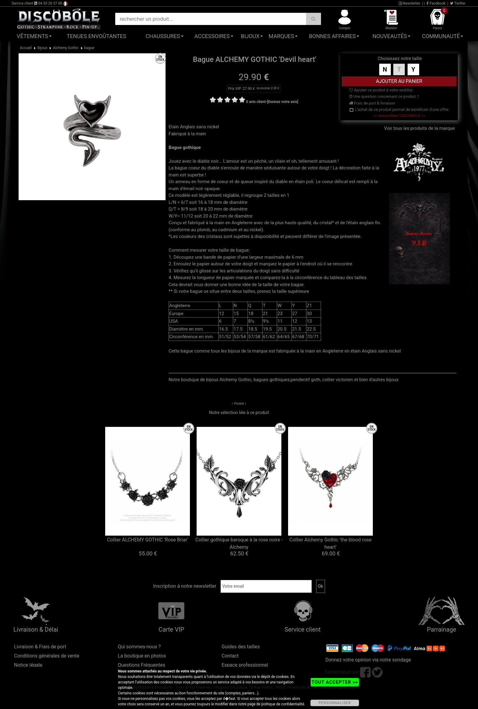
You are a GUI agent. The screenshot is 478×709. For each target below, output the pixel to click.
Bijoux (250, 36)
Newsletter (409, 3)
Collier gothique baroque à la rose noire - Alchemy (239, 543)
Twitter (458, 3)
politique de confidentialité (282, 704)
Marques (281, 36)
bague (89, 48)
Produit (239, 403)
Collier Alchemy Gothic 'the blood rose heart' (330, 543)
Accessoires (212, 36)
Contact (230, 656)
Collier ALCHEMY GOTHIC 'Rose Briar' (147, 540)
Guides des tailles (241, 647)
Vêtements (32, 36)
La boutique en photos (142, 656)
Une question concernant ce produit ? (384, 96)
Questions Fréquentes (141, 665)
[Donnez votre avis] (282, 102)
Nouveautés (390, 36)
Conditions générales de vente (46, 656)
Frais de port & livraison (372, 103)
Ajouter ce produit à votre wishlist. (381, 90)
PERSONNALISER (335, 703)
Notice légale (28, 665)
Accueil (26, 48)
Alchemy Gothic (66, 48)
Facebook (435, 3)
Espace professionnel (245, 665)
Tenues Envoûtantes (96, 36)
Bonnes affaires (332, 36)
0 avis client (256, 102)
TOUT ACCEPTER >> (335, 682)
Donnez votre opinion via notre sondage (368, 660)
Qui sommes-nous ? (139, 647)
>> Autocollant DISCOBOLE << (399, 115)
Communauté (441, 36)
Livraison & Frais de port (40, 647)
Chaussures (163, 36)
